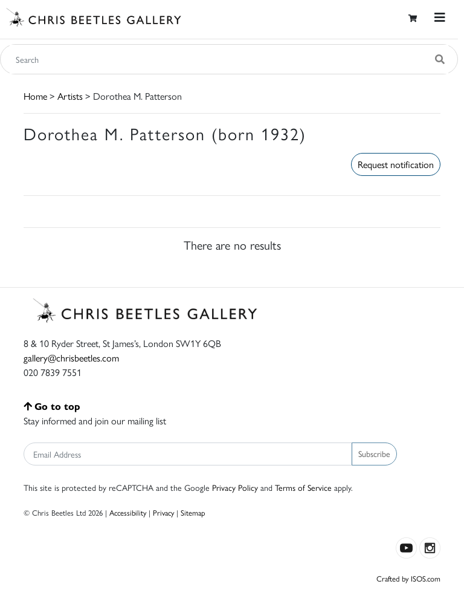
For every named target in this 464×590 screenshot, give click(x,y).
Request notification (396, 164)
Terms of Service (303, 487)
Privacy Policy (235, 487)
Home (35, 96)
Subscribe (374, 453)
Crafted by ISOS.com (408, 578)
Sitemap (193, 512)
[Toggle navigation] (440, 17)
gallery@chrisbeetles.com (71, 358)
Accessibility (127, 512)
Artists (70, 96)
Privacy (163, 512)
